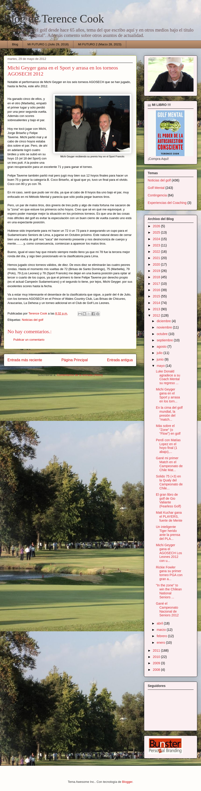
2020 (157, 264)
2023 (157, 245)
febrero (162, 636)
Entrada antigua (120, 360)
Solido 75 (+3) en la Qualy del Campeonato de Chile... (169, 482)
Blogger (127, 782)
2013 (157, 309)
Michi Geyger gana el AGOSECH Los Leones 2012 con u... (169, 553)
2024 (157, 239)
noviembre (165, 327)
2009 (157, 663)
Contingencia (157, 195)
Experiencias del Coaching (167, 203)
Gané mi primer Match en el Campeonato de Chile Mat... (169, 464)
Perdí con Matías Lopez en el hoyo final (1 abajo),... (168, 446)
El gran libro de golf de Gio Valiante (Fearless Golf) (168, 500)
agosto (162, 346)
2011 (157, 650)
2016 (157, 290)
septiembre (165, 340)
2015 (157, 296)
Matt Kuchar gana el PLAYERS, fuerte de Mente (169, 516)
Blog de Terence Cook (54, 18)
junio (160, 359)
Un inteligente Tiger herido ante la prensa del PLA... (168, 532)
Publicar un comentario (28, 339)
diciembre (164, 321)
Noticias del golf (32, 319)
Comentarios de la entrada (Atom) (80, 375)
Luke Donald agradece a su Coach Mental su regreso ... (168, 377)
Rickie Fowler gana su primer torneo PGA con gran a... (169, 573)
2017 (157, 283)
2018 (157, 277)
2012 (157, 315)
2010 (157, 657)
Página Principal (74, 360)
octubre (163, 334)
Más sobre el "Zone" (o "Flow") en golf (168, 430)
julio (160, 353)
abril (160, 623)
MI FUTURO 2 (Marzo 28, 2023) (100, 44)
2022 (157, 251)
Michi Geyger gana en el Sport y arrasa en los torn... (168, 395)
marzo (162, 630)
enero (161, 642)
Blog (15, 44)
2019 (157, 271)
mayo (161, 366)
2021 (157, 258)
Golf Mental (156, 188)
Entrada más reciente (24, 360)
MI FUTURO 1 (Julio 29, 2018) (48, 44)
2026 (157, 226)
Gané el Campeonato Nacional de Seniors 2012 (167, 609)
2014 (157, 303)
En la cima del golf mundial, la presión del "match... (169, 413)
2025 (157, 232)
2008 (157, 670)
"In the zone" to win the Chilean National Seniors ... (169, 591)
